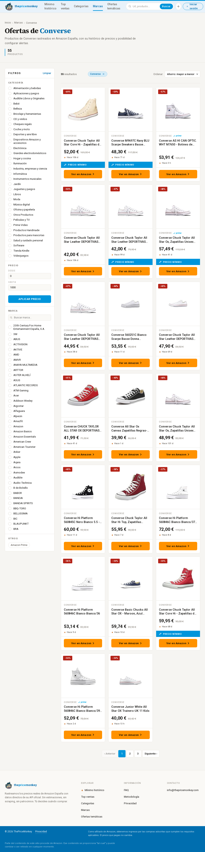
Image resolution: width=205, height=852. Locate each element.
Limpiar (47, 73)
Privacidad (130, 803)
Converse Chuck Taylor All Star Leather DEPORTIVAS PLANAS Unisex (82, 241)
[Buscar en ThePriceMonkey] (145, 6)
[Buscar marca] (29, 318)
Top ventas (65, 6)
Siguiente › (151, 753)
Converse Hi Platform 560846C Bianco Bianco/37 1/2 (177, 522)
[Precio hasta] (29, 287)
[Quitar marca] (103, 74)
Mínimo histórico (50, 6)
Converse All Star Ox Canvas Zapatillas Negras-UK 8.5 (129, 430)
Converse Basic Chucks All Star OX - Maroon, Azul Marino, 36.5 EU (129, 613)
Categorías (81, 6)
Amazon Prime (19, 545)
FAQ (126, 790)
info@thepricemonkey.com (183, 790)
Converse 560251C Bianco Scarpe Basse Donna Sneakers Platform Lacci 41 (130, 338)
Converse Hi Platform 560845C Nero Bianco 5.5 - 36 (82, 522)
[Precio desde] (29, 276)
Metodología (131, 796)
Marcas (98, 6)
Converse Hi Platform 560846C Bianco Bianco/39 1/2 (82, 710)
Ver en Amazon (83, 174)
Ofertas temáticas (113, 6)
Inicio (8, 22)
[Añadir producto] (178, 6)
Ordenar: (176, 74)
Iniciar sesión (192, 6)
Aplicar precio (29, 299)
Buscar (166, 6)
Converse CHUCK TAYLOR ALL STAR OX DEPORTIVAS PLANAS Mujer (81, 430)
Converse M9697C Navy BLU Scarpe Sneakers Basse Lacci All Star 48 (130, 144)
